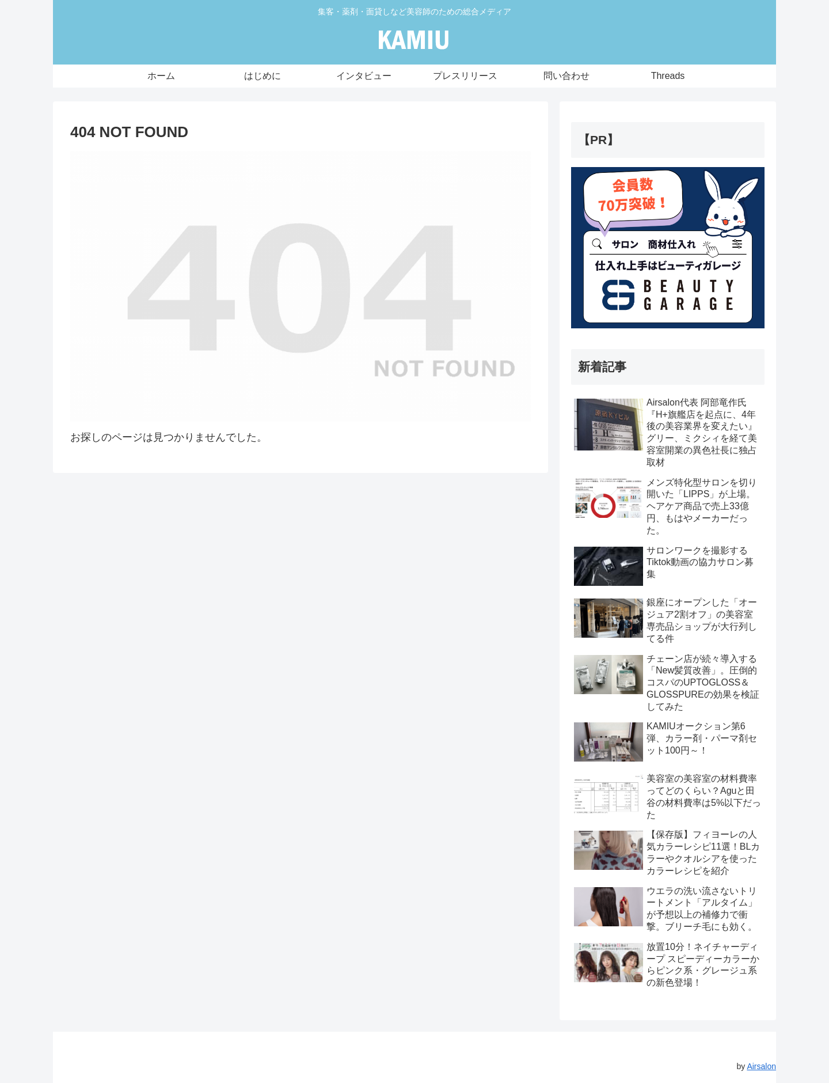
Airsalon (761, 1066)
